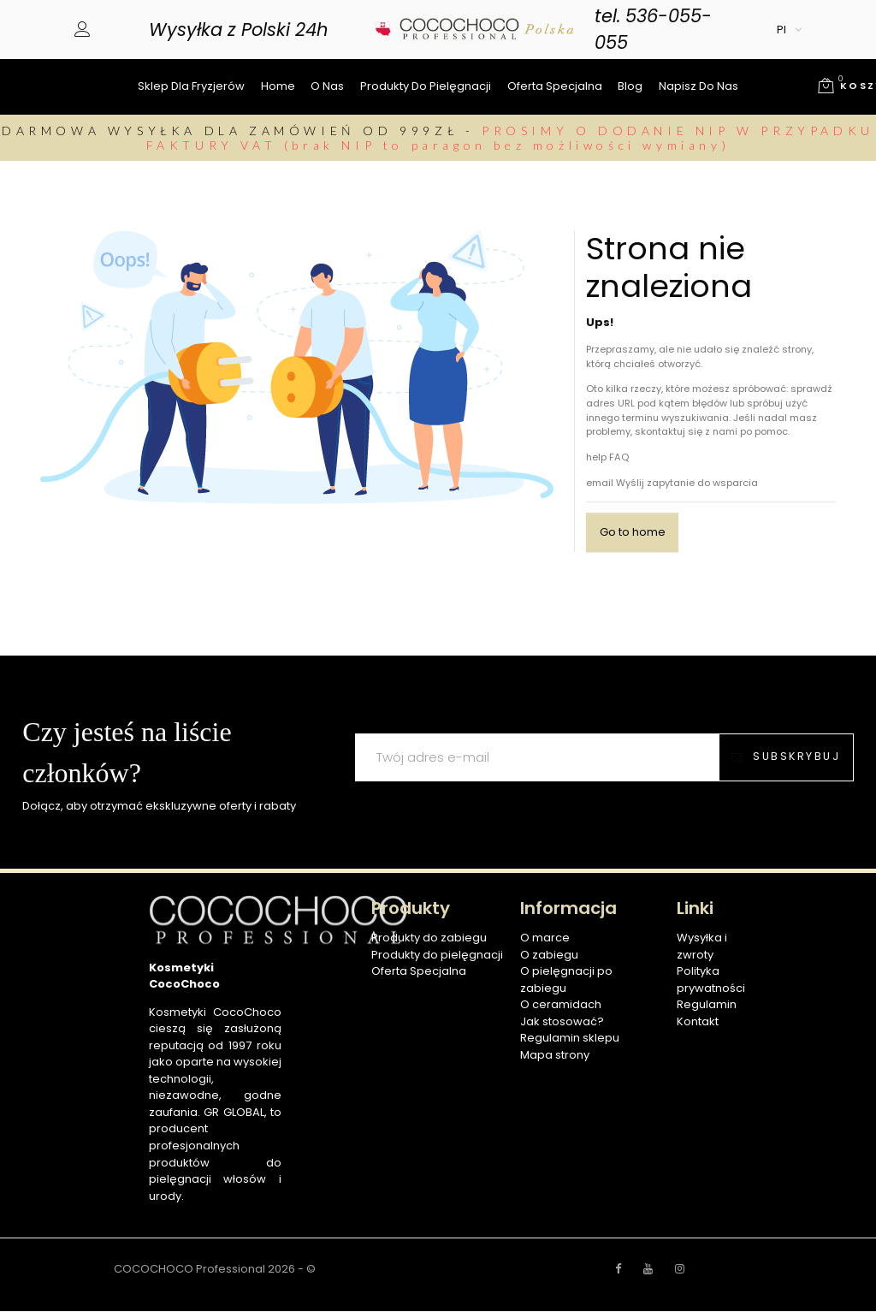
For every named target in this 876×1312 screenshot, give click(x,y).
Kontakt (698, 1022)
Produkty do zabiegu (429, 938)
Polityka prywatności (711, 980)
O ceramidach (560, 1005)
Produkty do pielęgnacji (425, 86)
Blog (630, 86)
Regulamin (707, 1005)
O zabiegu (549, 955)
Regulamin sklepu (569, 1038)
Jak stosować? (562, 1022)
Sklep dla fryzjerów (191, 86)
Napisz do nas (698, 86)
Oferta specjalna (554, 86)
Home (278, 86)
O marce (545, 938)
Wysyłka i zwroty (702, 947)
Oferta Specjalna (418, 972)
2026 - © (292, 1270)
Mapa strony (554, 1056)
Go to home (633, 533)
